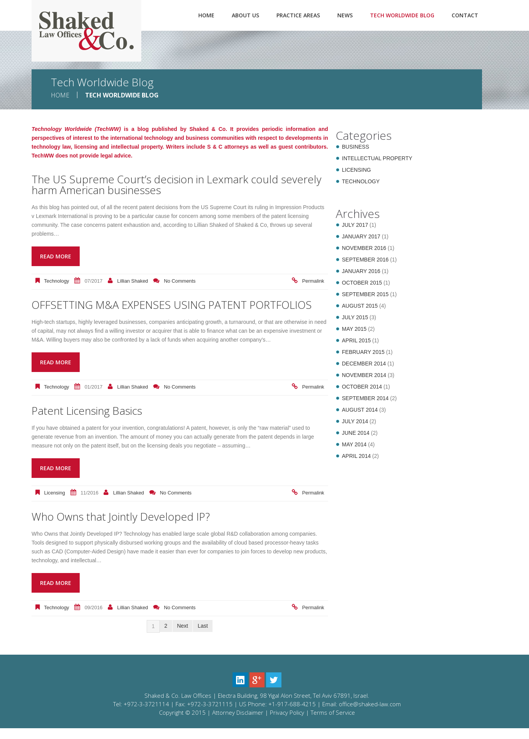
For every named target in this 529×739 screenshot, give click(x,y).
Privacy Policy (287, 723)
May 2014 (354, 444)
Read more (55, 256)
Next (182, 636)
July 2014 (355, 421)
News (345, 15)
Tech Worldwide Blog (402, 15)
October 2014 (362, 387)
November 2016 (364, 248)
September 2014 (365, 398)
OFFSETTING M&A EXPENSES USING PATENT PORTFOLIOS (149, 310)
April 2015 (356, 340)
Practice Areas (298, 15)
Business (355, 147)
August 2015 (360, 306)
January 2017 (361, 236)
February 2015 (363, 352)
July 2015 (355, 317)
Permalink (313, 281)
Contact (465, 15)
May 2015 (354, 329)
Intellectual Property (377, 158)
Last (203, 636)
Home (206, 15)
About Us (245, 15)
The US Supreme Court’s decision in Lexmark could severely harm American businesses (165, 184)
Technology (56, 281)
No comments (180, 281)
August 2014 (360, 410)
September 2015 (365, 294)
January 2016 (361, 271)
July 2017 (355, 225)
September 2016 (365, 259)
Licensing (54, 503)
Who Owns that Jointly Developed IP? (128, 527)
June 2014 (356, 433)
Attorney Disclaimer (237, 723)
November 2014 (364, 375)
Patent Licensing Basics (92, 421)
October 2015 (362, 283)
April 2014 (356, 456)
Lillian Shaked (132, 281)
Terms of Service (333, 723)
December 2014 (364, 363)
